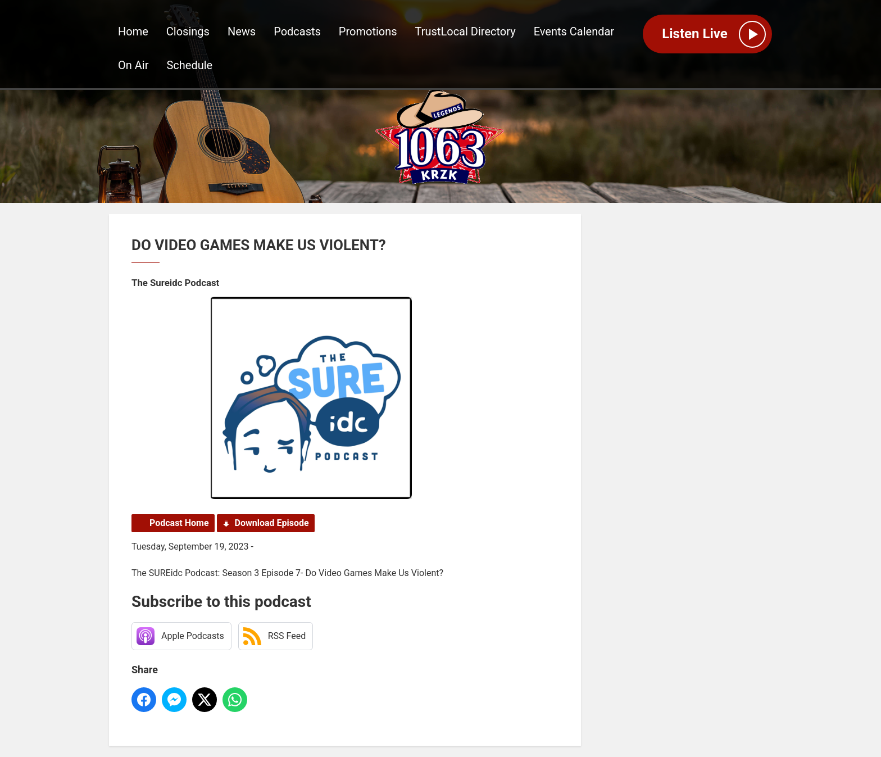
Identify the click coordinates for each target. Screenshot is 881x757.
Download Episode (272, 523)
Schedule (189, 65)
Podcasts (297, 31)
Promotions (368, 31)
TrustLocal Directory (465, 31)
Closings (188, 31)
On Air (133, 65)
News (242, 31)
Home (133, 31)
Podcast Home (179, 523)
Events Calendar (574, 31)
